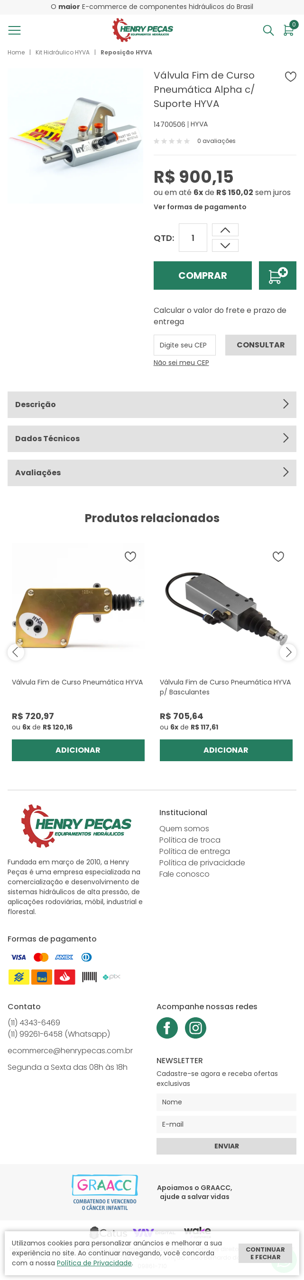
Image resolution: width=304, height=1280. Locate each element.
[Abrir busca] (268, 30)
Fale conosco (184, 874)
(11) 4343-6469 (34, 1022)
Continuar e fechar (265, 1253)
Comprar (202, 275)
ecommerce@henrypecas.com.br (70, 1050)
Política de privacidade (202, 862)
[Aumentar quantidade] (225, 245)
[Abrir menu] (16, 30)
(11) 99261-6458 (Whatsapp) (59, 1034)
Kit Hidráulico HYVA (63, 52)
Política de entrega (194, 851)
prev (16, 652)
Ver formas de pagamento (200, 207)
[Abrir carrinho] (288, 30)
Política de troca (190, 840)
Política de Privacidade (94, 1263)
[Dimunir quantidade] (225, 229)
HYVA (199, 124)
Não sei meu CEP (181, 362)
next (288, 652)
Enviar (226, 1146)
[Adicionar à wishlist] (290, 76)
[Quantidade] (193, 237)
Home (16, 52)
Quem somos (184, 828)
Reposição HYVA (126, 52)
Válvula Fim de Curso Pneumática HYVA (77, 682)
